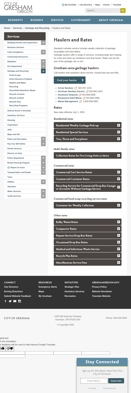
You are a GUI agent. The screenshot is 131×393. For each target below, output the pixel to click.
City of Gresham (17, 318)
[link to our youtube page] (15, 301)
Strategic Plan (72, 287)
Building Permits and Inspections (22, 43)
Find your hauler (67, 80)
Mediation (11, 61)
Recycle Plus (15, 102)
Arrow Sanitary (65, 88)
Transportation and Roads (19, 172)
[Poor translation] (10, 348)
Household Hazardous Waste (22, 90)
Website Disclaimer (102, 291)
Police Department (15, 158)
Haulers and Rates (17, 83)
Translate (117, 5)
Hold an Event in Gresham (19, 111)
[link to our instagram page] (19, 301)
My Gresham (70, 5)
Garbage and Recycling (37, 28)
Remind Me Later (109, 388)
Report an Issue (17, 167)
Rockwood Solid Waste (70, 98)
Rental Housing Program (18, 163)
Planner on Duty (14, 153)
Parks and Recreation (17, 139)
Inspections (12, 125)
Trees (9, 177)
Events (106, 5)
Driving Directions (13, 291)
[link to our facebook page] (5, 301)
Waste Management (68, 101)
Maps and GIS (13, 134)
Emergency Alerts (48, 287)
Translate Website (101, 296)
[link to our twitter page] (10, 301)
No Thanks (92, 388)
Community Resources (17, 57)
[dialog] (102, 375)
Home (7, 28)
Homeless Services (16, 115)
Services (57, 20)
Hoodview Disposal (68, 95)
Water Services (14, 191)
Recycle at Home (16, 94)
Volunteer (11, 186)
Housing (11, 120)
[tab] (87, 125)
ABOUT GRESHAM (111, 20)
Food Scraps (15, 75)
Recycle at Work (16, 98)
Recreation (70, 296)
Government (81, 20)
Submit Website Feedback (17, 296)
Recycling (13, 86)
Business (37, 20)
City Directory (86, 5)
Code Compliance (15, 52)
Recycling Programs (18, 105)
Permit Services (14, 148)
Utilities (10, 182)
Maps (97, 5)
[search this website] (123, 10)
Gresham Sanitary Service (71, 91)
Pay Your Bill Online (16, 144)
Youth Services (14, 196)
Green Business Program (20, 79)
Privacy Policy (99, 287)
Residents (15, 20)
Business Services (15, 47)
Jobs (9, 130)
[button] (43, 42)
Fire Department (14, 66)
